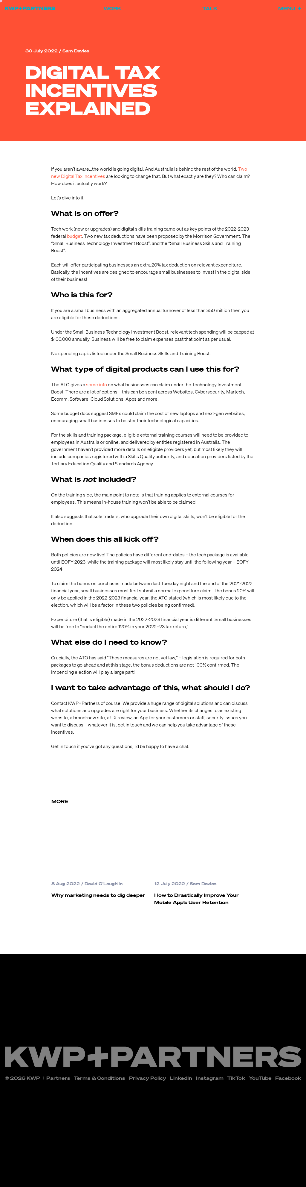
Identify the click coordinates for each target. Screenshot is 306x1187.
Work (112, 8)
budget (74, 236)
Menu (289, 8)
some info (96, 384)
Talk (209, 8)
